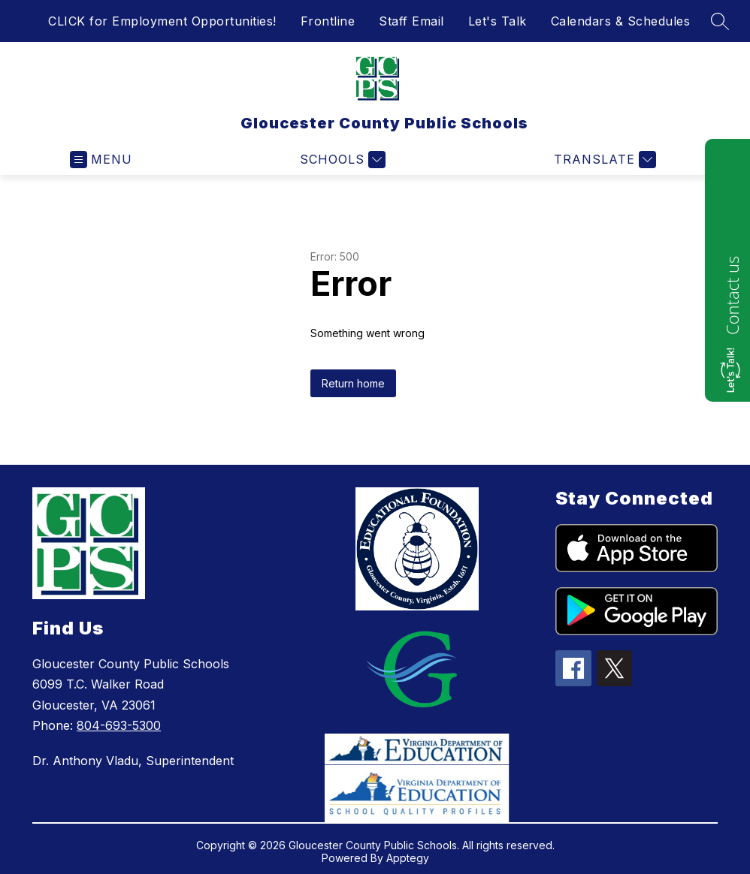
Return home (353, 383)
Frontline (328, 21)
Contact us (732, 295)
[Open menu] (101, 159)
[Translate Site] (603, 159)
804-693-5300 (119, 725)
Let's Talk (497, 21)
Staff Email (411, 21)
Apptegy (407, 857)
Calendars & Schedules (621, 21)
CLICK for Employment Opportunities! (162, 21)
